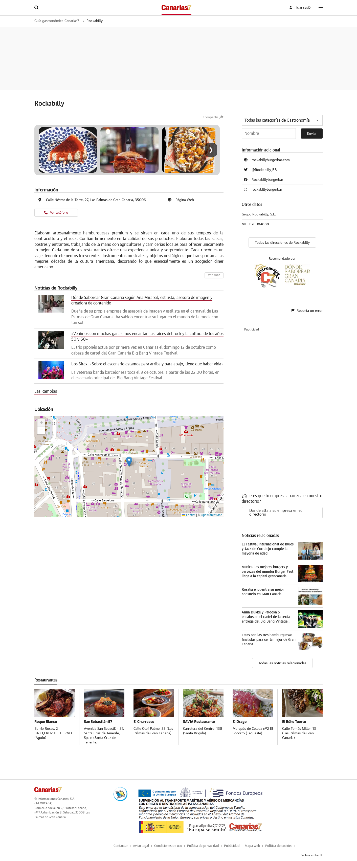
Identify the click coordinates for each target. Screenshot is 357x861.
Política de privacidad (203, 842)
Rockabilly (103, 21)
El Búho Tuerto (295, 717)
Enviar (312, 134)
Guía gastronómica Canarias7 (60, 21)
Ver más (214, 275)
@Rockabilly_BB (264, 170)
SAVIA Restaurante (199, 717)
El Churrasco (144, 717)
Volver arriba (312, 851)
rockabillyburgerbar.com (271, 160)
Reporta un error (307, 308)
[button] (129, 461)
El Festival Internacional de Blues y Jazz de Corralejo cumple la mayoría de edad (268, 545)
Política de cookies (278, 842)
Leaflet (188, 515)
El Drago (240, 717)
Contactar (121, 842)
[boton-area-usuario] (298, 8)
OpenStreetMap (211, 515)
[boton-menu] (321, 7)
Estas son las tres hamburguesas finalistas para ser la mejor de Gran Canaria (269, 635)
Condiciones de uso (168, 842)
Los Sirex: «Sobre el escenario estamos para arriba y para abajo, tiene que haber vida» (147, 364)
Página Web (184, 200)
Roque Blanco (46, 717)
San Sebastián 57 (98, 717)
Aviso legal (141, 842)
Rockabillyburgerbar (267, 180)
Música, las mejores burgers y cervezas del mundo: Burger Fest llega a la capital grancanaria (267, 567)
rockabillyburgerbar (267, 189)
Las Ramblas (45, 391)
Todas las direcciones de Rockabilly (282, 243)
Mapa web (252, 842)
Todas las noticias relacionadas (282, 659)
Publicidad (232, 842)
